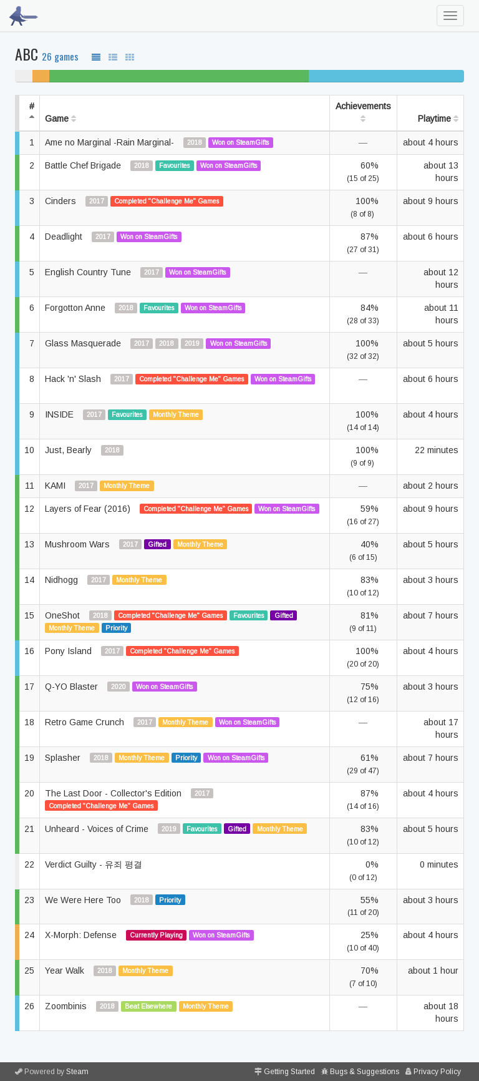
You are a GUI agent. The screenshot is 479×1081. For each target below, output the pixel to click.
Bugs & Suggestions (364, 1071)
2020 (118, 686)
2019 (192, 343)
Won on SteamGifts (240, 142)
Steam (77, 1071)
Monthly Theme (176, 414)
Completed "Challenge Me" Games (166, 201)
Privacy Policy (437, 1071)
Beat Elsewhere (148, 1006)
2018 (194, 142)
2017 (96, 201)
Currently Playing (156, 935)
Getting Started (289, 1071)
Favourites (174, 165)
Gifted (157, 544)
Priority (116, 628)
